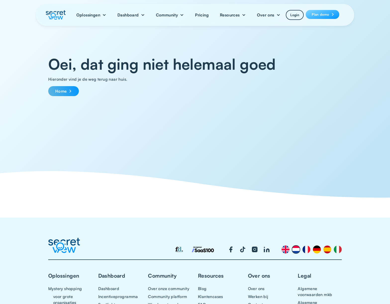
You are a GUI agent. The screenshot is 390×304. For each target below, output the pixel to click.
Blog (202, 288)
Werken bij (258, 296)
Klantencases (210, 296)
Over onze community (168, 288)
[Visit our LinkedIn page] (267, 249)
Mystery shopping (65, 288)
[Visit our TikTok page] (243, 249)
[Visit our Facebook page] (231, 249)
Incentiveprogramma (118, 296)
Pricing (202, 14)
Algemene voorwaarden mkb (315, 291)
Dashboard (108, 288)
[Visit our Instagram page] (255, 249)
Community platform (167, 296)
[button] (91, 15)
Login (294, 15)
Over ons (256, 288)
